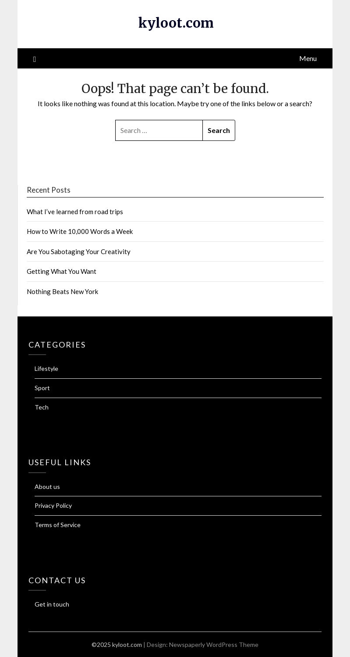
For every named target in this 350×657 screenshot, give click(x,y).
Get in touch (52, 604)
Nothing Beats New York (62, 291)
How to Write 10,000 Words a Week (80, 231)
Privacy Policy (53, 505)
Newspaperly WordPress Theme (213, 644)
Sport (42, 387)
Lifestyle (46, 368)
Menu (308, 58)
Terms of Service (58, 524)
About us (47, 486)
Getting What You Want (61, 271)
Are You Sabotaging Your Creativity (79, 251)
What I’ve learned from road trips (75, 211)
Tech (42, 407)
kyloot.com (176, 22)
